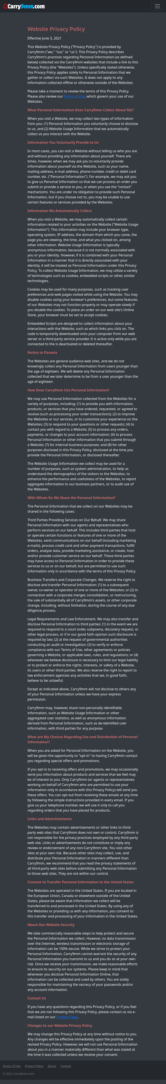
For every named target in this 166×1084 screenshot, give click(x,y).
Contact (65, 1066)
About (52, 1066)
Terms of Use (74, 96)
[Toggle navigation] (157, 6)
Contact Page (67, 1017)
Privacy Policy (34, 1066)
